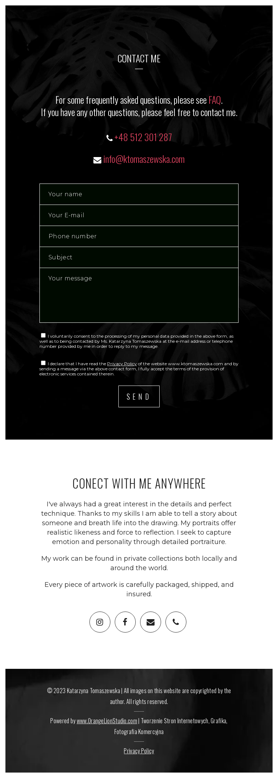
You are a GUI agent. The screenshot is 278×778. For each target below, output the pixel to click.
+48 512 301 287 (143, 137)
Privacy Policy (122, 363)
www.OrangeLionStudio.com (107, 720)
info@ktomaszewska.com (144, 159)
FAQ (214, 99)
